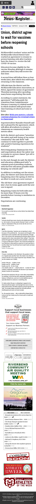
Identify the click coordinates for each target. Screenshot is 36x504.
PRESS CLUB (22, 340)
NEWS (10, 345)
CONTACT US (21, 348)
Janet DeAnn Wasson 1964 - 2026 (16, 419)
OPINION (20, 345)
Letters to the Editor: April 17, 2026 (16, 437)
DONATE (28, 340)
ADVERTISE (15, 340)
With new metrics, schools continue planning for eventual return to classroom (18, 117)
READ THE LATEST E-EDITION (18, 343)
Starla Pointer (7, 26)
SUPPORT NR (14, 348)
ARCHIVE (25, 345)
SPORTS (14, 345)
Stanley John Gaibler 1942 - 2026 (16, 426)
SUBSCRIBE (9, 340)
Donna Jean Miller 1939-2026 (14, 448)
